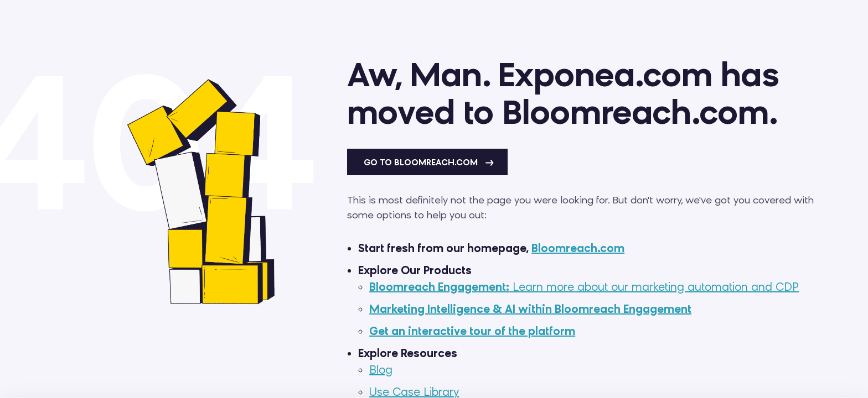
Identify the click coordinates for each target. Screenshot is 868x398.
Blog (380, 369)
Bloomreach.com (577, 248)
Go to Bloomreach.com (429, 162)
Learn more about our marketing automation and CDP (584, 287)
